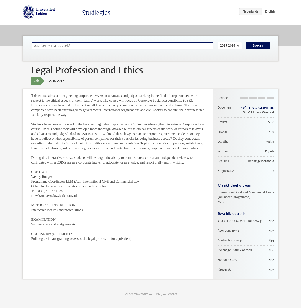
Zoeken (258, 46)
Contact (172, 294)
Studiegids (96, 13)
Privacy (157, 294)
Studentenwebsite (136, 294)
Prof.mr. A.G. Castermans (257, 108)
